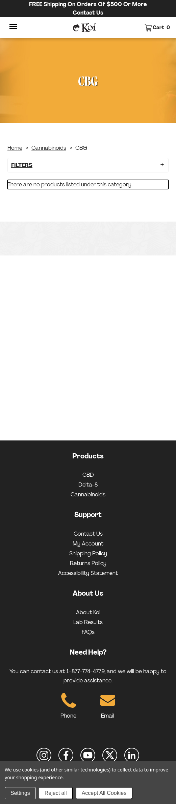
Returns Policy (88, 563)
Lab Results (88, 622)
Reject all (56, 793)
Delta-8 (88, 484)
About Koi (88, 612)
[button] (88, 165)
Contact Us (88, 12)
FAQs (88, 632)
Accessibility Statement (88, 573)
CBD (88, 474)
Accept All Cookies (104, 793)
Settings (20, 793)
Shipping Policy (88, 553)
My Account (88, 543)
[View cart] (157, 27)
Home (14, 147)
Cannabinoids (48, 147)
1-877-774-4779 (85, 671)
